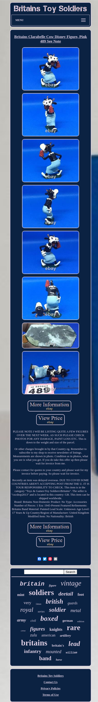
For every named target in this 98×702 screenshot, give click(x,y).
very (27, 602)
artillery (65, 635)
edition (80, 621)
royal (26, 609)
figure (52, 585)
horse (59, 659)
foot (81, 594)
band (45, 658)
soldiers (41, 592)
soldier (57, 609)
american (48, 635)
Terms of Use (50, 694)
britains (34, 642)
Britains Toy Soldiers (51, 675)
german (67, 620)
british (54, 601)
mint (20, 595)
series (41, 611)
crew (23, 630)
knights (55, 629)
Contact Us (51, 682)
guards (73, 603)
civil (33, 620)
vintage (71, 583)
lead (74, 643)
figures (37, 629)
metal (75, 610)
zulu (33, 635)
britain (32, 584)
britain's (58, 645)
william (71, 652)
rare (73, 628)
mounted (53, 651)
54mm (38, 604)
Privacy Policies (50, 688)
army (21, 620)
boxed (49, 618)
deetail (65, 594)
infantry (32, 651)
